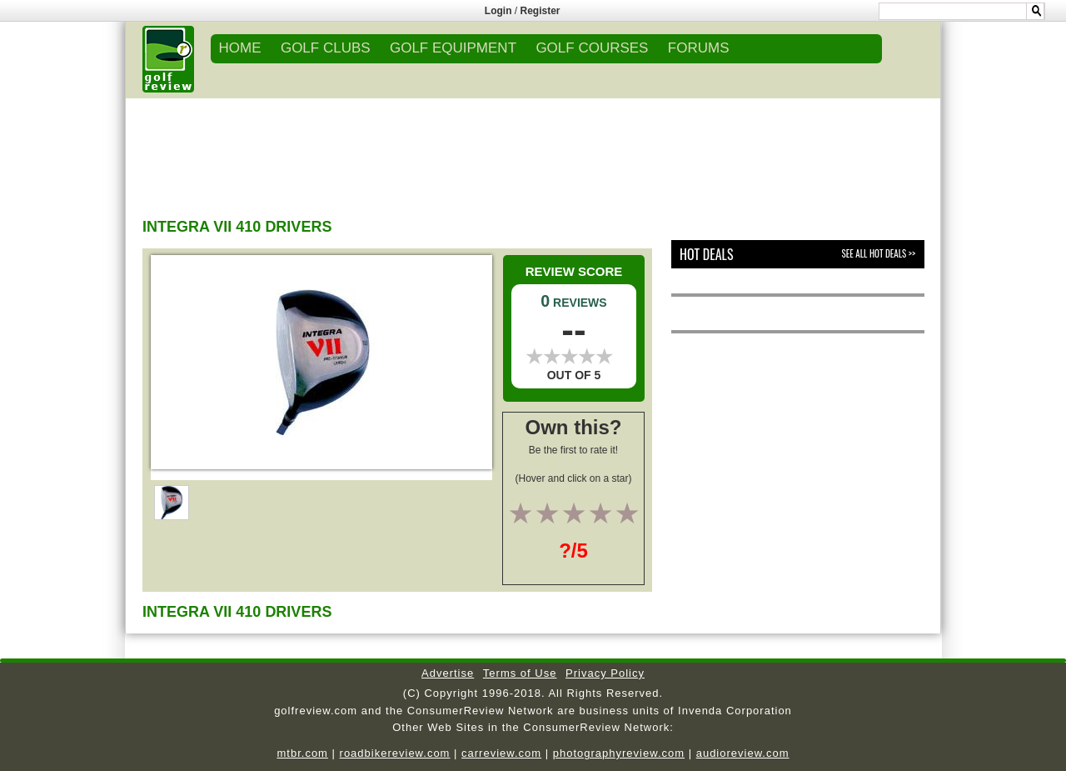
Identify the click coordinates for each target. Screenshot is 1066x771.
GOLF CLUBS (326, 48)
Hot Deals (707, 254)
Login (498, 11)
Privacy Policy (605, 673)
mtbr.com (301, 753)
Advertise (447, 673)
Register (540, 11)
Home (240, 48)
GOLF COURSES (591, 48)
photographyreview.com (619, 753)
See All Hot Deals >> (878, 253)
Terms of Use (520, 673)
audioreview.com (743, 753)
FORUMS (699, 48)
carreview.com (501, 753)
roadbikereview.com (395, 753)
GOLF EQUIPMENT (453, 48)
